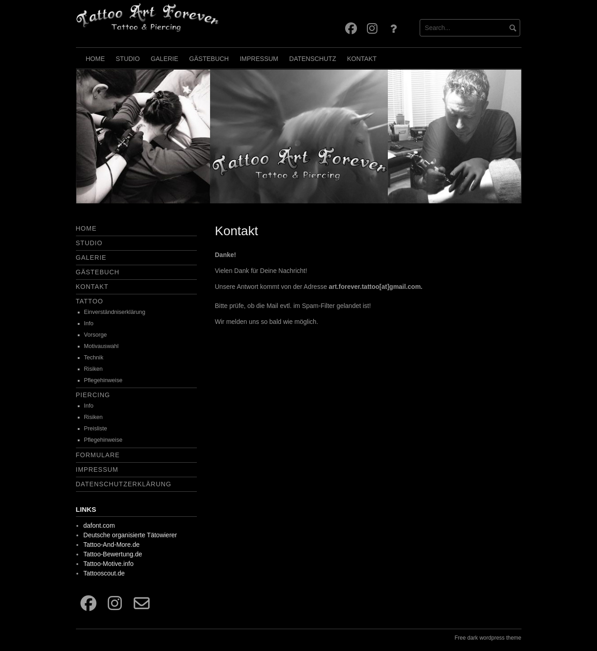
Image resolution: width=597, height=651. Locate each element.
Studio (128, 58)
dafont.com (99, 525)
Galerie (164, 58)
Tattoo (89, 301)
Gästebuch (209, 58)
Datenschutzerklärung (123, 484)
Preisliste (95, 428)
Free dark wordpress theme (488, 638)
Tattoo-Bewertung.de (112, 554)
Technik (94, 357)
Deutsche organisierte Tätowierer (130, 535)
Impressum (259, 58)
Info (89, 323)
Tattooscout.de (104, 573)
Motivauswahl (101, 346)
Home (95, 58)
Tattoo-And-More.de (111, 544)
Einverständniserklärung (114, 312)
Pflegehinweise (103, 380)
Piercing (93, 395)
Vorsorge (95, 335)
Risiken (93, 369)
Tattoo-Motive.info (108, 563)
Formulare (98, 455)
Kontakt (361, 58)
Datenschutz (312, 58)
